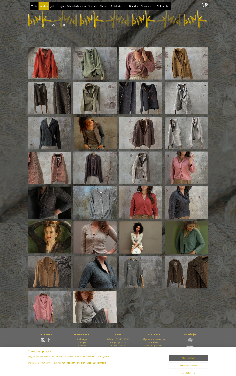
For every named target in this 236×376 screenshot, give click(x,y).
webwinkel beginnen (121, 370)
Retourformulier (154, 348)
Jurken (53, 6)
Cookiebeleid (154, 342)
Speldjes (82, 342)
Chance (104, 6)
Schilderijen (119, 6)
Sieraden (147, 6)
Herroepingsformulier (154, 345)
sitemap (101, 370)
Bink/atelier (163, 6)
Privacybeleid (154, 351)
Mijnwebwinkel (149, 370)
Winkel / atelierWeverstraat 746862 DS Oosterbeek (118, 348)
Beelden (133, 6)
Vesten (44, 6)
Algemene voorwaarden (154, 339)
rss (108, 370)
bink (111, 342)
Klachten (154, 355)
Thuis (34, 6)
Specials (92, 6)
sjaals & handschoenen (73, 6)
